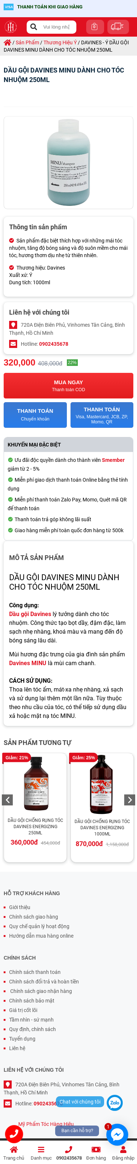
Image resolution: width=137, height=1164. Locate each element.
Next (129, 799)
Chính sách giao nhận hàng (40, 991)
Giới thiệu (19, 907)
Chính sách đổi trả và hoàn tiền (44, 982)
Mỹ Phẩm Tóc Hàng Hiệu (46, 1124)
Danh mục (41, 1153)
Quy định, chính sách (32, 1029)
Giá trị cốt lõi (23, 1010)
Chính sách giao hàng (33, 917)
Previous (7, 799)
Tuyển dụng (22, 1039)
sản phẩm (27, 42)
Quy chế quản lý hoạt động (39, 926)
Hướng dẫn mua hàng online (41, 936)
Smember (113, 460)
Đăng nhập (123, 1153)
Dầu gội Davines (30, 614)
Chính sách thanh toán (35, 972)
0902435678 (69, 1153)
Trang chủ (13, 1153)
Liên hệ (17, 1048)
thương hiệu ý (60, 42)
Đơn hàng (96, 1153)
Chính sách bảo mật (31, 1001)
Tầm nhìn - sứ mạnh (31, 1020)
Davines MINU (27, 663)
